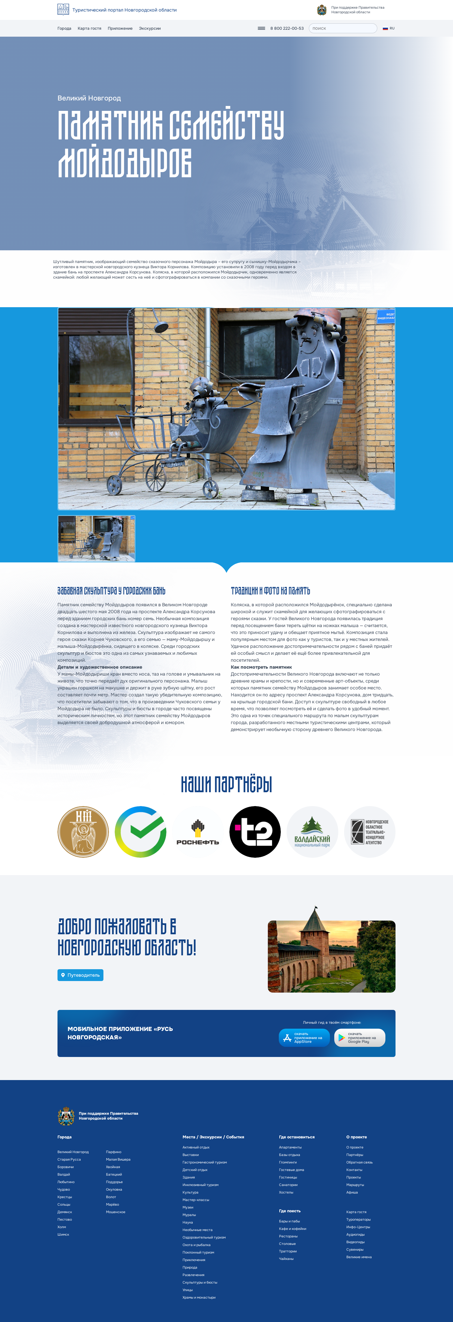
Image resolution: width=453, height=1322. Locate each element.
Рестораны (288, 1236)
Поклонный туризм (198, 1252)
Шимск (63, 1234)
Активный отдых (196, 1147)
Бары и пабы (289, 1221)
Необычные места (198, 1230)
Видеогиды (355, 1242)
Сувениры (354, 1249)
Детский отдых (195, 1170)
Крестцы (64, 1197)
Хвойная (113, 1167)
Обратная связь (359, 1162)
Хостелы (286, 1192)
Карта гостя (89, 28)
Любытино (66, 1182)
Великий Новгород (73, 1152)
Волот (111, 1197)
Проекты (353, 1177)
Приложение (120, 28)
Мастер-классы (196, 1200)
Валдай (63, 1174)
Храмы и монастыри (199, 1297)
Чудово (63, 1189)
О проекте (354, 1147)
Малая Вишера (118, 1159)
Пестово (64, 1219)
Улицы (188, 1290)
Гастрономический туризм (205, 1162)
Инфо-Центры (358, 1227)
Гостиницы (288, 1177)
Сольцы (63, 1204)
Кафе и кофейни (292, 1228)
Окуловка (114, 1189)
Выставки (191, 1155)
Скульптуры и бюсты (200, 1282)
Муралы (189, 1215)
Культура (190, 1192)
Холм (61, 1227)
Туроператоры (358, 1219)
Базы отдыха (289, 1155)
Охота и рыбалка (197, 1245)
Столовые (287, 1243)
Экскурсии (150, 28)
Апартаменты (290, 1147)
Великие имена (359, 1257)
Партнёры (354, 1155)
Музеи (188, 1207)
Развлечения (193, 1275)
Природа (190, 1267)
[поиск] (343, 28)
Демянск (64, 1212)
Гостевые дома (291, 1170)
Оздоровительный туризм (204, 1237)
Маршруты (355, 1185)
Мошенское (115, 1212)
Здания (189, 1177)
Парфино (113, 1152)
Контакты (354, 1170)
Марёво (112, 1204)
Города (64, 28)
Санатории (288, 1185)
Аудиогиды (355, 1234)
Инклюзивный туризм (200, 1185)
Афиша (352, 1192)
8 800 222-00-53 (287, 28)
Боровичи (65, 1167)
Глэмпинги (288, 1162)
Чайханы (286, 1258)
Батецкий (114, 1174)
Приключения (194, 1260)
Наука (188, 1222)
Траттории (288, 1251)
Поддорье (114, 1182)
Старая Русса (69, 1159)
